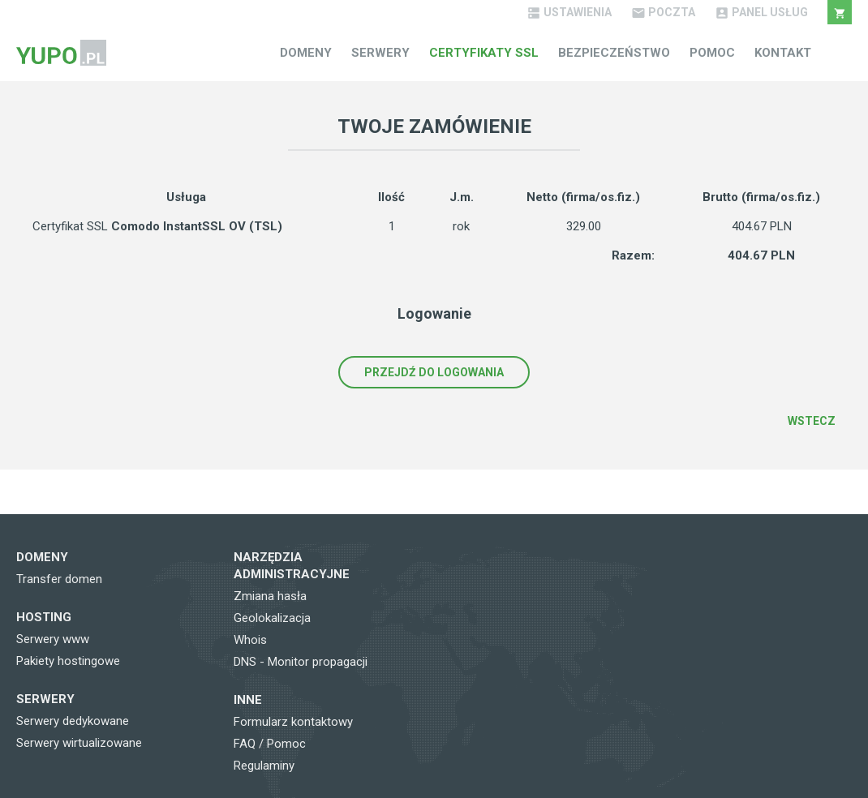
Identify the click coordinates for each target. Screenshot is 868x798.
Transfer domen (59, 579)
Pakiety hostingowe (68, 661)
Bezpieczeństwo (614, 52)
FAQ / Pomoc (270, 743)
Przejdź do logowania (434, 372)
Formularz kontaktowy (293, 721)
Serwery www (52, 639)
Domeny (306, 52)
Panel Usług (761, 12)
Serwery (380, 52)
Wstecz (812, 420)
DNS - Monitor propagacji (300, 661)
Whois (250, 640)
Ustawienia (569, 12)
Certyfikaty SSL (484, 52)
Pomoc (712, 52)
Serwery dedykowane (72, 721)
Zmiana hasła (270, 596)
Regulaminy (264, 765)
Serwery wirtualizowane (79, 743)
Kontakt (782, 52)
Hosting (43, 617)
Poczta (663, 12)
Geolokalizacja (272, 618)
